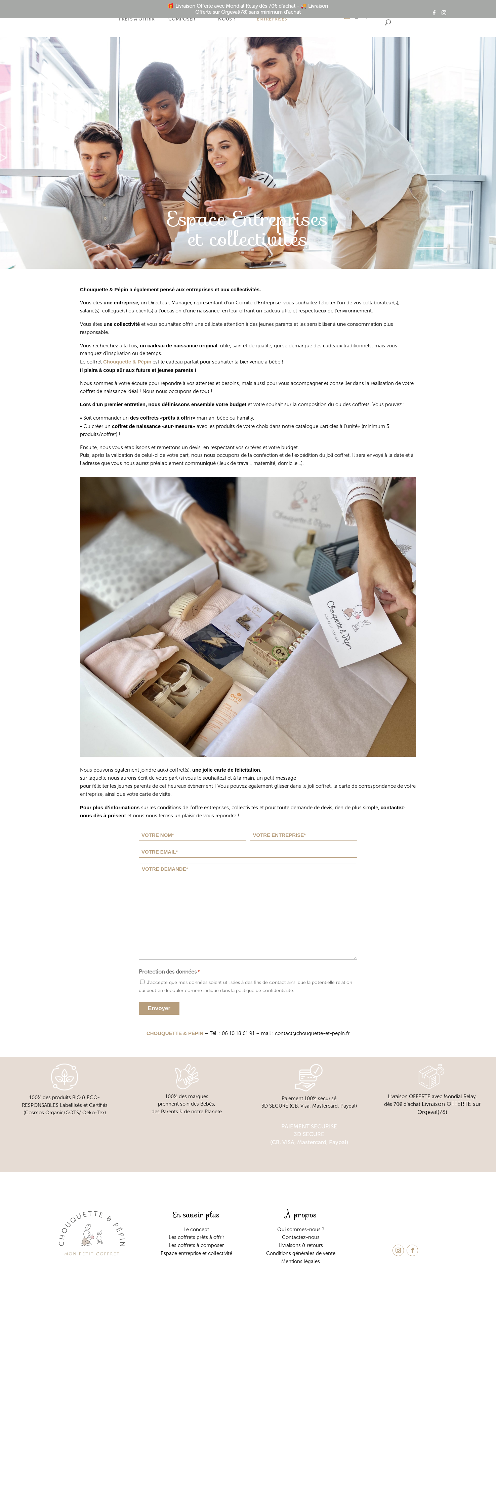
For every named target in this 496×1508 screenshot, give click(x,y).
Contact (316, 15)
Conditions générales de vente (300, 1253)
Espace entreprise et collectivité (196, 1253)
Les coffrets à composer (196, 1245)
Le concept (91, 15)
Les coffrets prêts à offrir (196, 1237)
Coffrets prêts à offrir (137, 16)
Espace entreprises (272, 16)
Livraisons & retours (301, 1245)
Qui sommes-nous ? (226, 16)
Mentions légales (300, 1261)
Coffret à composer (181, 16)
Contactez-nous (301, 1237)
